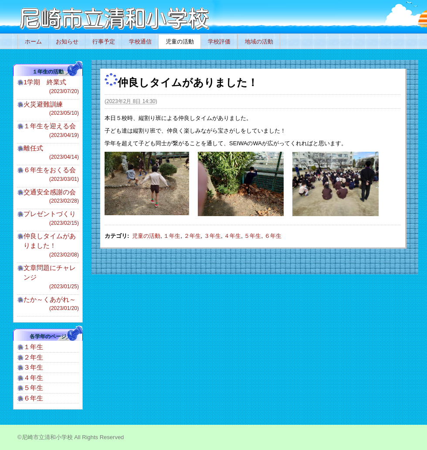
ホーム (33, 41)
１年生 (171, 236)
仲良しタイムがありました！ (51, 245)
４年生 (232, 236)
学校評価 (219, 41)
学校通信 (140, 41)
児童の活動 (180, 41)
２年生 (192, 236)
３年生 (212, 236)
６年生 (272, 236)
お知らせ (67, 41)
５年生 (252, 236)
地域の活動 (259, 41)
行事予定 (103, 41)
